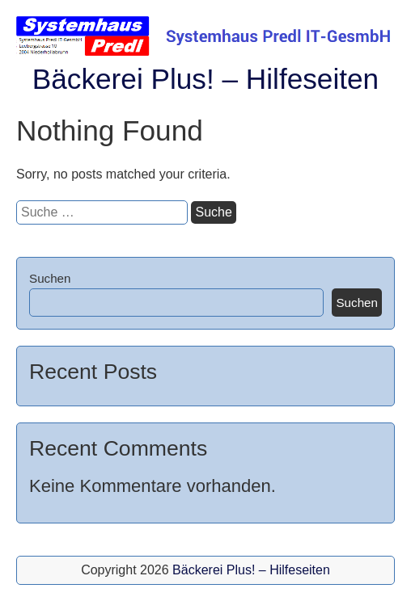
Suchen (50, 278)
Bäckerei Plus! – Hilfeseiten (205, 79)
